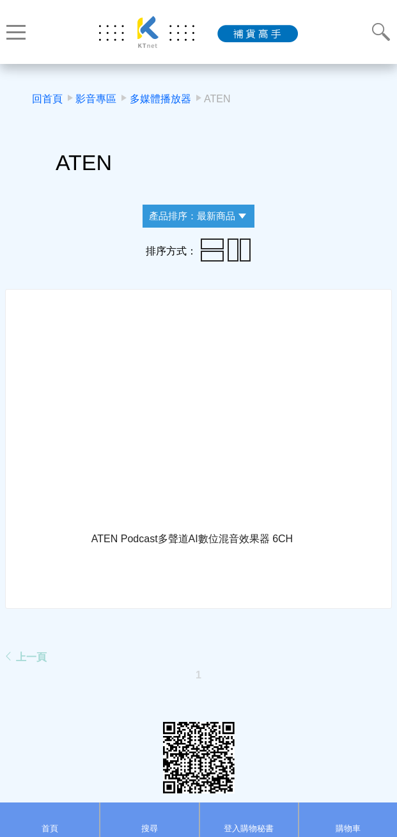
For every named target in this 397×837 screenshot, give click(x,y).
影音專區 (95, 98)
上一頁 (25, 657)
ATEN (217, 98)
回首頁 (47, 98)
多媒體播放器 (160, 98)
